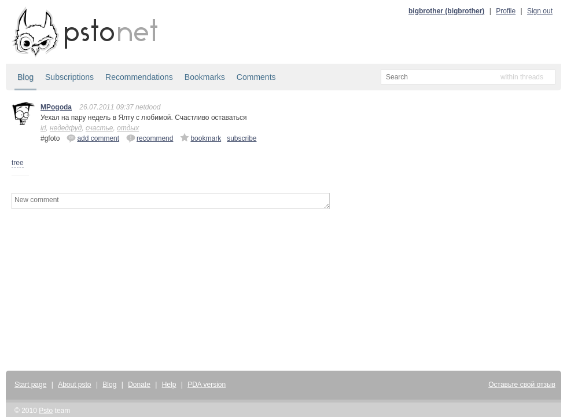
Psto (46, 411)
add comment (93, 137)
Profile (506, 11)
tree (18, 163)
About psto (74, 385)
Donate (139, 385)
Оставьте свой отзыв (521, 385)
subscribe (241, 138)
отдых (128, 128)
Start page (30, 385)
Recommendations (139, 77)
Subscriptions (69, 77)
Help (169, 385)
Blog (25, 77)
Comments (256, 77)
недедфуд (66, 128)
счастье (99, 128)
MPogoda (56, 107)
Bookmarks (205, 77)
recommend (149, 137)
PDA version (206, 385)
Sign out (540, 11)
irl (43, 128)
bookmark (200, 137)
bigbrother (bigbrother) (446, 11)
